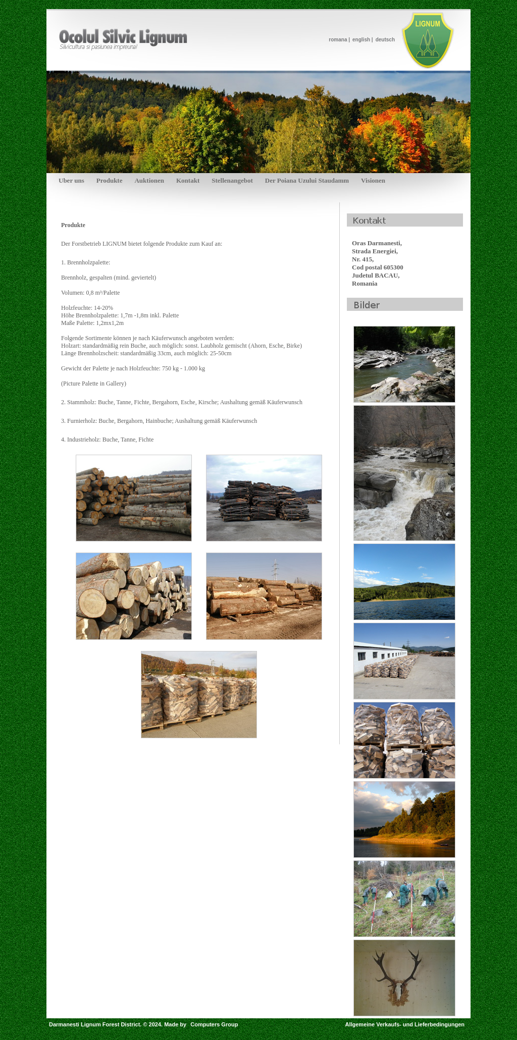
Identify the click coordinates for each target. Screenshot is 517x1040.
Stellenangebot (232, 180)
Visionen (373, 180)
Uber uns (71, 180)
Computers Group (214, 1024)
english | (362, 39)
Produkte (109, 180)
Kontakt (187, 180)
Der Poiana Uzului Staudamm (307, 180)
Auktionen (149, 180)
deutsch (385, 39)
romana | (339, 39)
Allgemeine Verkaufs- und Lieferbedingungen (404, 1024)
